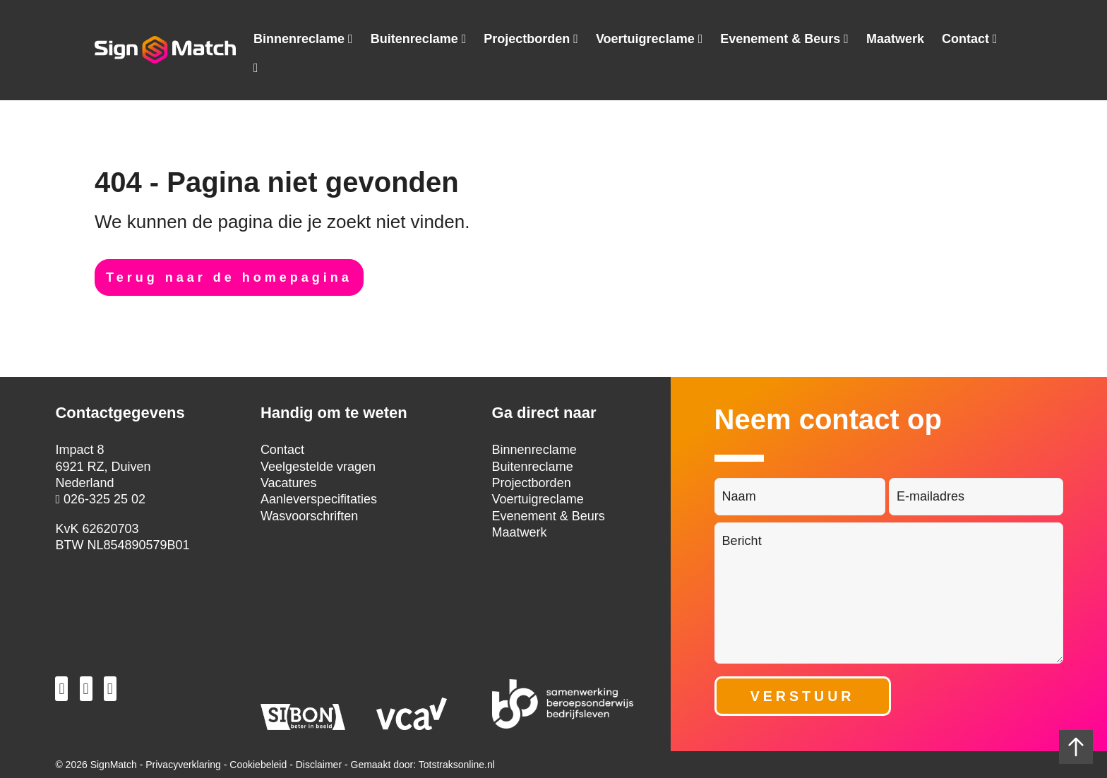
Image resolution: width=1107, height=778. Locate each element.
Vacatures (289, 483)
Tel (255, 70)
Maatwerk (895, 39)
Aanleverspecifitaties (319, 499)
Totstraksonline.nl (457, 764)
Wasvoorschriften (309, 516)
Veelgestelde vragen (318, 467)
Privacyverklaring (183, 764)
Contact (965, 39)
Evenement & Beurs (780, 39)
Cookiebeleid (258, 764)
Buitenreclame (414, 39)
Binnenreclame (299, 39)
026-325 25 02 (100, 499)
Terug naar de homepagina (229, 277)
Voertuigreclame (645, 39)
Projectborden (527, 39)
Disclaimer (319, 764)
